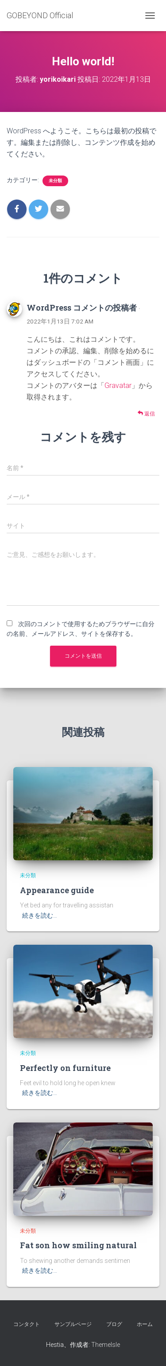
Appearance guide (57, 890)
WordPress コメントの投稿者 (82, 307)
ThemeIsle (105, 1344)
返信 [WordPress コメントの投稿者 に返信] (146, 413)
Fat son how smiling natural (78, 1245)
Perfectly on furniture (65, 1067)
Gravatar (117, 385)
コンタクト (26, 1324)
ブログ (114, 1324)
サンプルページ (73, 1324)
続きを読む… (39, 915)
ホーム (145, 1324)
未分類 (55, 180)
